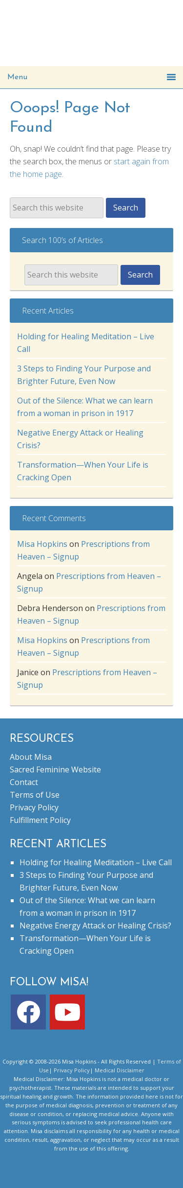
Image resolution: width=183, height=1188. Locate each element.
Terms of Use (35, 794)
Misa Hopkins (42, 544)
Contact (24, 782)
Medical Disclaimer (119, 1070)
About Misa (31, 756)
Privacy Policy (34, 807)
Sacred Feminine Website (55, 769)
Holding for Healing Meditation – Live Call (96, 862)
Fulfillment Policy (40, 820)
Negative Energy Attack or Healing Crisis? (95, 925)
